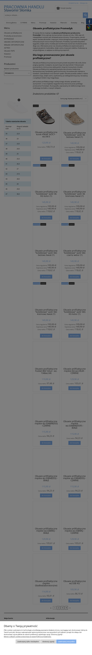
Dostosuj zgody (48, 642)
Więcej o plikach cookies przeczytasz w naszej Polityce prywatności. (27, 636)
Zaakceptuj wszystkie (66, 642)
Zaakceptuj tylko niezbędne (28, 642)
